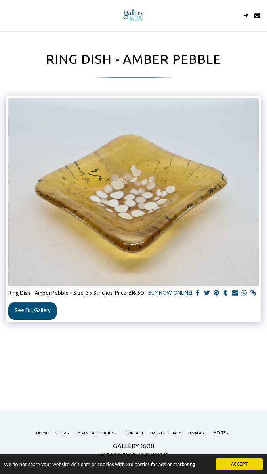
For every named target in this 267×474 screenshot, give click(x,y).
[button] (8, 15)
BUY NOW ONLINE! (170, 293)
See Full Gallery (33, 310)
